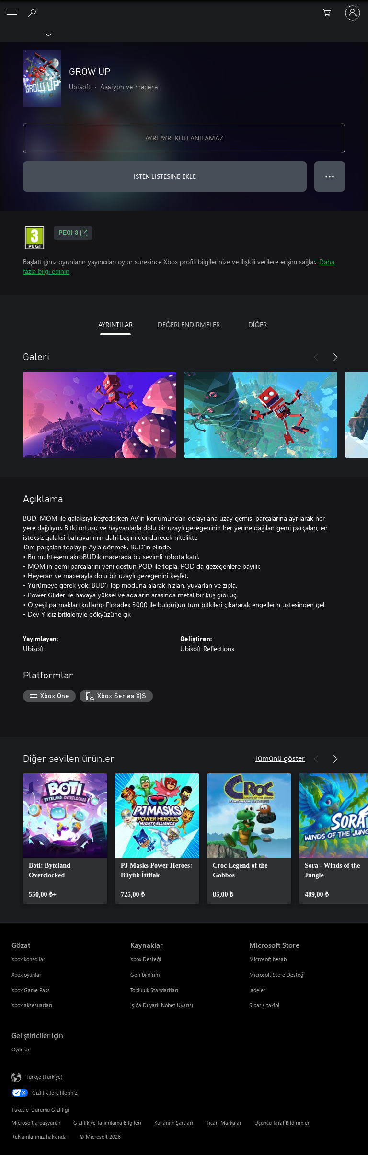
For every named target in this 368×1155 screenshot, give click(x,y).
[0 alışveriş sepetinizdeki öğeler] (329, 12)
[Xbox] (25, 34)
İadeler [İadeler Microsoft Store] (257, 990)
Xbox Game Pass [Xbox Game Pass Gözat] (31, 990)
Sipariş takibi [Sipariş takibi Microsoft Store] (264, 1005)
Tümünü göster (280, 758)
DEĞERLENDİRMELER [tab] (189, 324)
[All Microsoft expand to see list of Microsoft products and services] (11, 12)
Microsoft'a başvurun (36, 1123)
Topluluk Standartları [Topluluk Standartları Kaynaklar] (154, 990)
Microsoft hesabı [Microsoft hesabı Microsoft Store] (268, 959)
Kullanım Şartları (173, 1123)
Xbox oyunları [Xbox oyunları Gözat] (27, 974)
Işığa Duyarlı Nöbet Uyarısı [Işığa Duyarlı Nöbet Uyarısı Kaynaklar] (161, 1005)
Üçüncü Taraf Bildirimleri (282, 1123)
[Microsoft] (183, 7)
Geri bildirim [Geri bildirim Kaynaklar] (145, 974)
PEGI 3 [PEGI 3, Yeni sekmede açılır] (73, 233)
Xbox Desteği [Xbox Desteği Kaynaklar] (145, 959)
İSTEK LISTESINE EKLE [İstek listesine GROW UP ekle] (165, 176)
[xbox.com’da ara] (33, 12)
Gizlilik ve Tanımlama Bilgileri (107, 1123)
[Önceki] (316, 357)
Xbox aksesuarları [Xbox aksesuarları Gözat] (32, 1005)
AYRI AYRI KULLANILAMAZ (184, 137)
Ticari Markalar (224, 1123)
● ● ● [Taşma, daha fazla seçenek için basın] (329, 176)
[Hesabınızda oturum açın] (352, 12)
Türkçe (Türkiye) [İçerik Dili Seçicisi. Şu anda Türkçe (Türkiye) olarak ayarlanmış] (44, 1076)
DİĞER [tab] (257, 324)
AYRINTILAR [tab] (115, 324)
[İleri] (335, 357)
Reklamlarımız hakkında (39, 1136)
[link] (65, 838)
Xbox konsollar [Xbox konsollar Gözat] (28, 959)
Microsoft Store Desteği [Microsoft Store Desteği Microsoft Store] (277, 974)
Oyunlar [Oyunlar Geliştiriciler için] (21, 1049)
